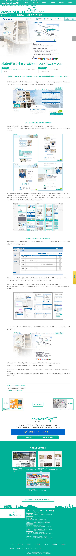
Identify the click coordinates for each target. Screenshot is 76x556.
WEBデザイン (16, 69)
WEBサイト (13, 15)
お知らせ (46, 544)
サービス (12, 544)
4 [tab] (40, 58)
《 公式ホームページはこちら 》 (15, 390)
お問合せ (63, 544)
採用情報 (54, 544)
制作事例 (20, 544)
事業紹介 (29, 544)
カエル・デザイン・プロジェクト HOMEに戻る (38, 499)
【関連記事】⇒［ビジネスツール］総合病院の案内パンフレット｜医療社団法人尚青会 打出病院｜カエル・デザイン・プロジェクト (38, 77)
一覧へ (4, 15)
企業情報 (37, 544)
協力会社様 (29, 548)
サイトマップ (37, 548)
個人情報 (12, 548)
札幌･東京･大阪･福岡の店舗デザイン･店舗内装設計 (38, 552)
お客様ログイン (20, 548)
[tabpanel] (38, 38)
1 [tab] (32, 58)
